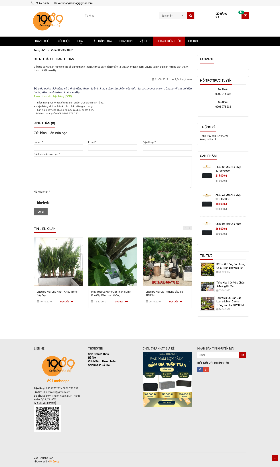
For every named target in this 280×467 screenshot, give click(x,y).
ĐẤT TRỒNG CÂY (102, 41)
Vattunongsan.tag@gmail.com (73, 3)
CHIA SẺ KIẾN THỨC (169, 41)
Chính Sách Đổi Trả (99, 365)
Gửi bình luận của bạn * (47, 154)
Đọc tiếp (64, 301)
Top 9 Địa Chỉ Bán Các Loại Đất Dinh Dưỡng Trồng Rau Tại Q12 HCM (230, 301)
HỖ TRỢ (193, 41)
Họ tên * (38, 142)
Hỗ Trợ (92, 357)
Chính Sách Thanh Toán (101, 361)
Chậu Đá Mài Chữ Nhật (228, 223)
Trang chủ (42, 41)
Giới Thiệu (63, 41)
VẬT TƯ (144, 41)
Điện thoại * (149, 142)
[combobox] (173, 14)
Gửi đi (41, 211)
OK (242, 355)
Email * (92, 142)
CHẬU (80, 41)
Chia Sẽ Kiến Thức (98, 354)
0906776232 (40, 3)
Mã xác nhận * (42, 191)
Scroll (275, 458)
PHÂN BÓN (126, 41)
